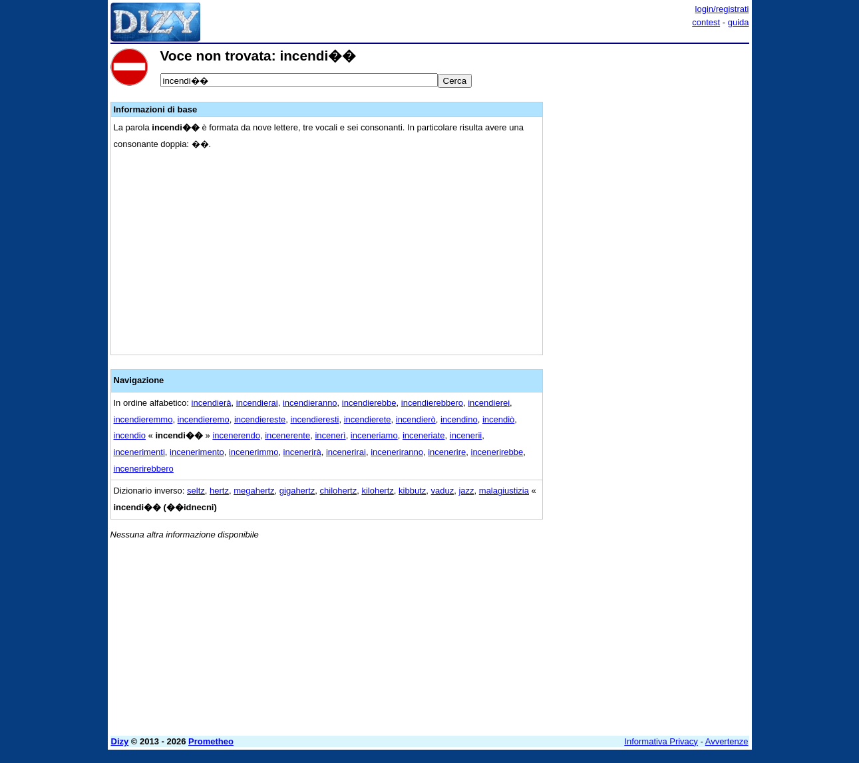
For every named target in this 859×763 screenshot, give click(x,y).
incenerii (466, 435)
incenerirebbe (497, 452)
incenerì (330, 435)
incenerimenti (139, 452)
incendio (130, 435)
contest (706, 22)
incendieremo (204, 419)
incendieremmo (143, 419)
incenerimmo (253, 452)
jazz (466, 491)
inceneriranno (397, 452)
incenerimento (197, 452)
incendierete (367, 419)
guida (738, 22)
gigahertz (297, 491)
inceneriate (424, 435)
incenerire (447, 452)
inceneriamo (374, 435)
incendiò (498, 419)
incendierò (416, 419)
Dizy (120, 741)
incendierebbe (369, 403)
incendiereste (259, 419)
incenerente (287, 435)
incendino (459, 419)
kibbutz (412, 491)
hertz (219, 491)
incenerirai (346, 452)
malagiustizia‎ (504, 491)
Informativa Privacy (661, 741)
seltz (196, 491)
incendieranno (310, 403)
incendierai (257, 403)
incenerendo (236, 435)
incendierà (212, 403)
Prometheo (211, 741)
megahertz (254, 491)
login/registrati (722, 9)
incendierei (489, 403)
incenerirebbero (144, 469)
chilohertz (338, 491)
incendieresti (314, 419)
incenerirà (302, 452)
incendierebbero (432, 403)
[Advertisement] (649, 248)
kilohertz (377, 491)
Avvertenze (727, 741)
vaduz (442, 491)
